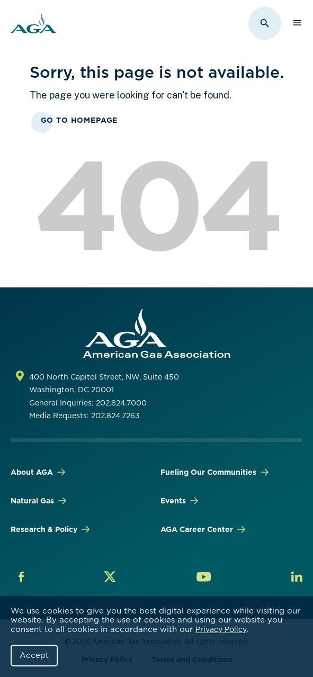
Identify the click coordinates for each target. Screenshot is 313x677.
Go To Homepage (79, 120)
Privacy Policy (221, 629)
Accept (34, 655)
